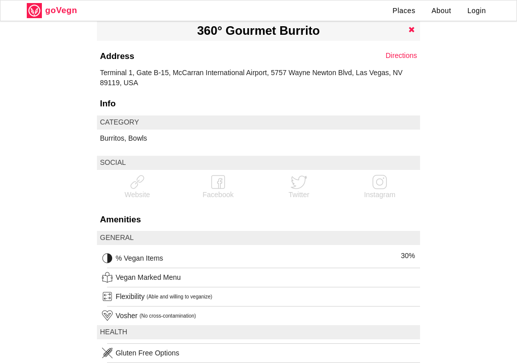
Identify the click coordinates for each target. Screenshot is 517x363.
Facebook (217, 186)
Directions (401, 55)
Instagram (379, 186)
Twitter (298, 186)
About (441, 11)
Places (404, 11)
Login (477, 11)
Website (137, 186)
